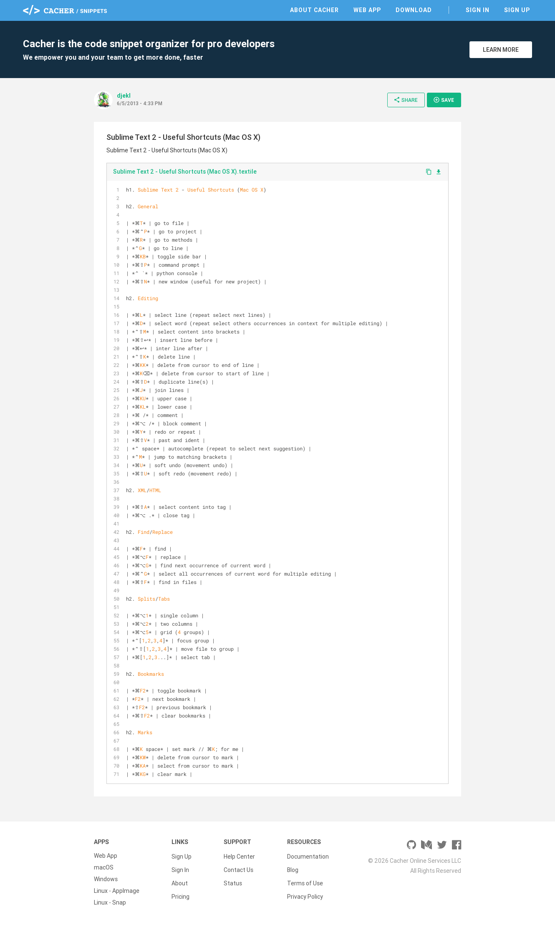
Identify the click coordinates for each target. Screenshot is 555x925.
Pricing (180, 891)
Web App (367, 10)
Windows (106, 879)
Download (414, 10)
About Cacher (314, 10)
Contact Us (238, 867)
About (180, 879)
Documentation (308, 855)
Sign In (477, 10)
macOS (104, 867)
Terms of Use (305, 879)
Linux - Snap (110, 902)
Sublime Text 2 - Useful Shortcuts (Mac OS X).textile (185, 171)
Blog (292, 867)
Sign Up (517, 10)
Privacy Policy (305, 891)
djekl (124, 95)
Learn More (501, 49)
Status (233, 879)
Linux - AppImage (116, 891)
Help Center (239, 855)
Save (443, 99)
